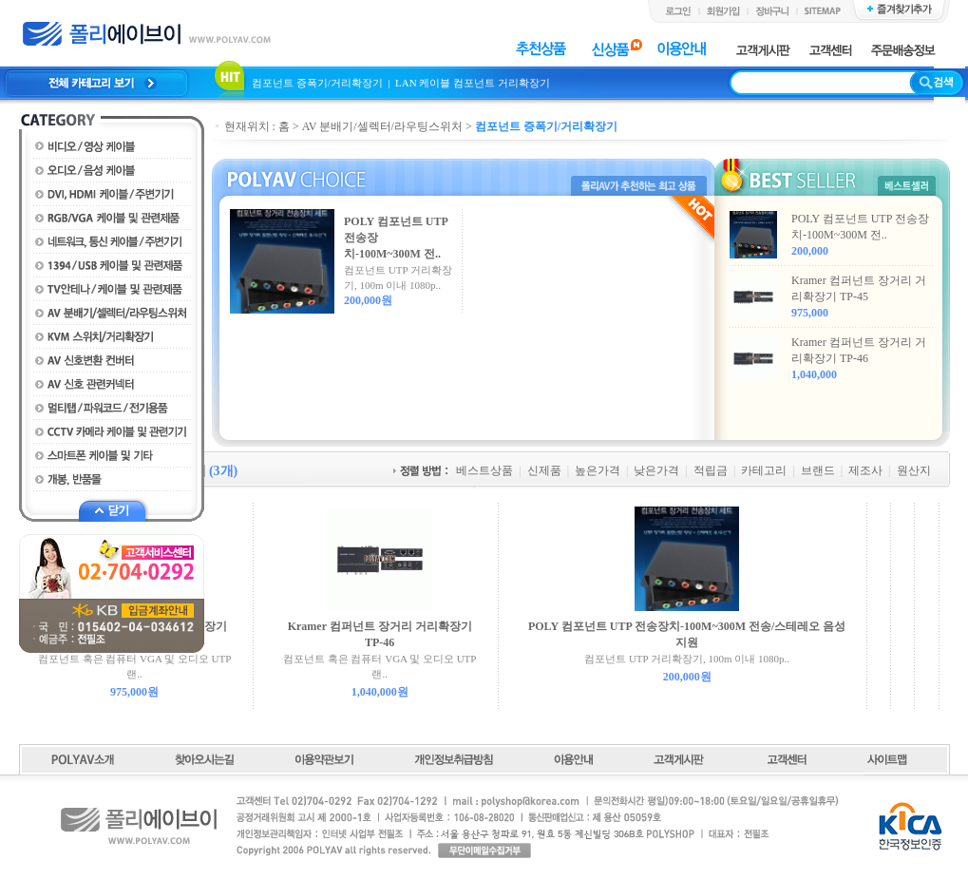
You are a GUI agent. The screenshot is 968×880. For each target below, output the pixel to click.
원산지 (914, 470)
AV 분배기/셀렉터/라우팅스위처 (382, 126)
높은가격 (597, 470)
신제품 (544, 470)
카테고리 (764, 470)
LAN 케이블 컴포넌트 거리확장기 (472, 82)
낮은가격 (656, 470)
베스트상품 (484, 470)
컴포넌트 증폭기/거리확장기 (319, 82)
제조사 (865, 470)
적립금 (710, 470)
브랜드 (818, 470)
